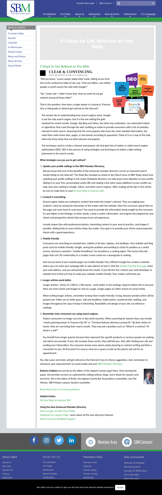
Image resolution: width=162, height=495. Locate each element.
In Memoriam (15, 47)
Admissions (48, 469)
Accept (120, 487)
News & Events (50, 473)
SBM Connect (105, 3)
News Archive (15, 61)
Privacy (5, 473)
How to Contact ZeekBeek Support (57, 418)
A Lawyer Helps (16, 33)
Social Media (14, 65)
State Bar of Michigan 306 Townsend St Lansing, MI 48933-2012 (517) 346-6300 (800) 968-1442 (135, 470)
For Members (49, 462)
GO (153, 3)
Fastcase (87, 466)
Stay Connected (134, 457)
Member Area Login (86, 3)
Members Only (92, 457)
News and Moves (17, 56)
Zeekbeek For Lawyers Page (54, 414)
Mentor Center (90, 473)
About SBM (9, 457)
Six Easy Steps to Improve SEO (88, 190)
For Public (47, 466)
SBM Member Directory (110, 363)
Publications (49, 477)
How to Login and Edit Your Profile (57, 410)
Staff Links (7, 477)
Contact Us (7, 470)
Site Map (6, 466)
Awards (12, 38)
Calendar (12, 42)
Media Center (15, 51)
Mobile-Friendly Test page (133, 265)
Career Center (90, 470)
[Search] (133, 3)
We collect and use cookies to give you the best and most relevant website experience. (81, 487)
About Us (6, 462)
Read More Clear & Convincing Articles (59, 389)
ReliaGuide (88, 477)
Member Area (90, 462)
